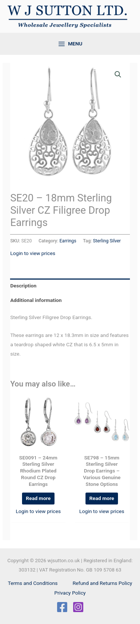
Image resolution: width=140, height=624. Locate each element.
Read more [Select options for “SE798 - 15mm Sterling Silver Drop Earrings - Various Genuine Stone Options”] (101, 498)
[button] (118, 74)
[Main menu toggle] (70, 43)
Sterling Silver (107, 240)
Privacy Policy (69, 593)
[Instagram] (78, 607)
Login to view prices (32, 253)
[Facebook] (62, 607)
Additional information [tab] (36, 300)
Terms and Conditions (32, 583)
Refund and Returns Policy (102, 583)
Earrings (67, 240)
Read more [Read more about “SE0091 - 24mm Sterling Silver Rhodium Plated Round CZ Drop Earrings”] (38, 498)
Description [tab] (23, 286)
